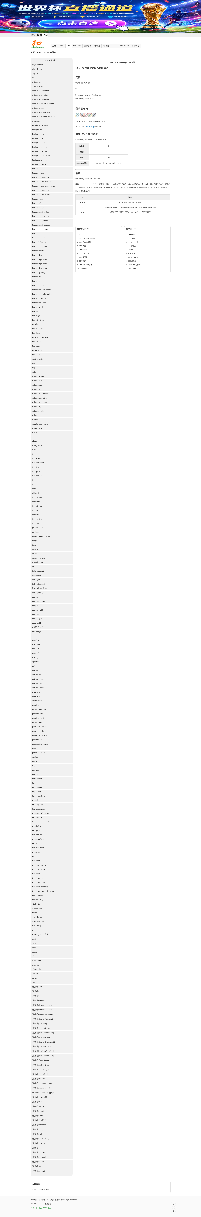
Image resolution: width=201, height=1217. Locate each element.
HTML (61, 46)
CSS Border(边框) (134, 265)
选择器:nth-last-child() (42, 1083)
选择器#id (36, 991)
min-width (36, 636)
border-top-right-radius (42, 294)
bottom (35, 311)
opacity (35, 662)
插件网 (48, 1189)
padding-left (37, 714)
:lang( (34, 982)
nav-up (35, 657)
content (35, 420)
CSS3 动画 (83, 257)
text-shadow (37, 843)
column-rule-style (39, 398)
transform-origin (39, 865)
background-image (40, 147)
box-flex (35, 324)
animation (36, 82)
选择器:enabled (39, 1116)
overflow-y (37, 701)
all (33, 78)
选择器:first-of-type (40, 1060)
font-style (36, 515)
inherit (35, 549)
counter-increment (40, 424)
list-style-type (38, 593)
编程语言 (88, 46)
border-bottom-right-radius (43, 186)
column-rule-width (40, 402)
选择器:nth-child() (40, 1079)
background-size (39, 164)
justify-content (38, 558)
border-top (36, 281)
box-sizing (36, 355)
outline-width (38, 688)
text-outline (37, 835)
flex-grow (36, 471)
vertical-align (38, 900)
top (33, 856)
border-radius (38, 251)
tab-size (35, 774)
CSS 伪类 (82, 246)
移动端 (106, 46)
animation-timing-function (43, 117)
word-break (37, 917)
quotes (35, 757)
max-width (36, 623)
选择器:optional (39, 1157)
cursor (35, 432)
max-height (37, 619)
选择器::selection (39, 1134)
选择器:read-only (39, 1152)
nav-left (35, 649)
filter (34, 450)
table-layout (37, 779)
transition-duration (40, 882)
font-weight (37, 523)
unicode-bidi (37, 895)
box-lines (36, 333)
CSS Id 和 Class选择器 (87, 238)
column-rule (37, 389)
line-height (36, 575)
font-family (37, 497)
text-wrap (36, 852)
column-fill (37, 381)
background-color (39, 143)
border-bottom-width (41, 195)
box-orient (36, 342)
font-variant (37, 519)
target (34, 783)
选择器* (35, 996)
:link (34, 939)
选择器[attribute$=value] (43, 1051)
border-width (37, 307)
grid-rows (36, 532)
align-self (36, 73)
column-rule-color (40, 394)
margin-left (37, 606)
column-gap (37, 385)
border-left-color (39, 238)
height (35, 541)
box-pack (36, 346)
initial (34, 554)
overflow (36, 692)
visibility (36, 904)
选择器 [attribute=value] (42, 1028)
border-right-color (40, 259)
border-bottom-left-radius (43, 182)
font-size (36, 502)
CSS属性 (52, 52)
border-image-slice (40, 221)
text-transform (38, 848)
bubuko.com (40, 1204)
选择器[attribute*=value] (43, 1056)
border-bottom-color (41, 177)
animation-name (39, 108)
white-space (37, 908)
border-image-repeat (40, 216)
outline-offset (38, 679)
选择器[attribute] (39, 1023)
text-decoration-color (41, 813)
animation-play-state (41, 112)
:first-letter (36, 961)
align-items (37, 69)
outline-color (37, 675)
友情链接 (36, 1184)
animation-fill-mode (40, 99)
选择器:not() (37, 1129)
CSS (68, 46)
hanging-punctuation (41, 536)
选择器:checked (39, 1125)
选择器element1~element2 (43, 1042)
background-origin (40, 151)
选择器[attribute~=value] (43, 1033)
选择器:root (37, 1102)
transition (36, 874)
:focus (34, 956)
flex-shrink (37, 476)
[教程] (45, 35)
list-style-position (39, 588)
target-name (37, 787)
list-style (36, 580)
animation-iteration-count (43, 104)
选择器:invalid (38, 1171)
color (34, 372)
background (37, 130)
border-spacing (38, 272)
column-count (38, 376)
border (35, 169)
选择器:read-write (40, 1148)
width (34, 913)
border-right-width (40, 268)
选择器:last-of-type (40, 1065)
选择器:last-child (39, 1097)
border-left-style (39, 242)
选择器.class (37, 987)
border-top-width (39, 303)
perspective (37, 740)
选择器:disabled (39, 1120)
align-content (37, 65)
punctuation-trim (39, 753)
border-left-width (39, 246)
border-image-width (40, 229)
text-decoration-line (40, 817)
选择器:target (38, 1111)
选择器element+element (42, 1019)
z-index (35, 930)
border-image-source (41, 225)
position (35, 748)
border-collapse (38, 199)
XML (113, 46)
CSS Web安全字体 (85, 265)
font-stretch (37, 510)
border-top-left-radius (41, 290)
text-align (36, 800)
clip (33, 368)
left (33, 567)
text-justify (37, 830)
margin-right (37, 610)
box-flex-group (38, 329)
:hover (35, 952)
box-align (36, 316)
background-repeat (40, 160)
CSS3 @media (38, 627)
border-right (37, 255)
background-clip (39, 138)
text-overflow (38, 839)
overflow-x (37, 696)
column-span (37, 407)
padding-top (37, 722)
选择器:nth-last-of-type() (43, 1093)
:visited (35, 943)
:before (35, 974)
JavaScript (77, 46)
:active (35, 948)
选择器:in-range (39, 1143)
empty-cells (37, 445)
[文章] (39, 35)
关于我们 (34, 1200)
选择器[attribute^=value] (43, 1046)
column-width (38, 411)
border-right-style (39, 264)
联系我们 (42, 1200)
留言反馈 (50, 1200)
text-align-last (38, 805)
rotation (35, 770)
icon (34, 545)
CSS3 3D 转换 (84, 253)
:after (34, 978)
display (35, 441)
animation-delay (39, 86)
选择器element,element (42, 1005)
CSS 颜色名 (132, 246)
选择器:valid (37, 1166)
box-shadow (37, 350)
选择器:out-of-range (41, 1139)
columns (35, 415)
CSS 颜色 (83, 268)
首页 (54, 46)
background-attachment (42, 134)
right (34, 766)
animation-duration (40, 95)
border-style (37, 277)
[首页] (33, 35)
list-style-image (39, 584)
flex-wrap (36, 480)
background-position (41, 156)
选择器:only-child (40, 1074)
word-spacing (38, 921)
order (34, 666)
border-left (36, 233)
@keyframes (37, 562)
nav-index (36, 644)
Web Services (123, 46)
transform (36, 861)
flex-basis (36, 458)
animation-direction (40, 91)
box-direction (38, 320)
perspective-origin (40, 744)
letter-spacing (38, 571)
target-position (38, 796)
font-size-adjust (39, 506)
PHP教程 (42, 1189)
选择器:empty (38, 1106)
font (34, 489)
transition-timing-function (43, 891)
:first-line (36, 965)
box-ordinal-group (40, 337)
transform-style (38, 869)
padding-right (38, 718)
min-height (36, 631)
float (34, 484)
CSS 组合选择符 (85, 242)
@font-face (37, 493)
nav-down (36, 640)
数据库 (97, 46)
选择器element (38, 1000)
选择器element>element (42, 1014)
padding (35, 705)
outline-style (37, 683)
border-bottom (38, 173)
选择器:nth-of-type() (41, 1088)
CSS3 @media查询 (40, 934)
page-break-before (40, 731)
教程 (39, 52)
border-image (38, 208)
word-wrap (36, 926)
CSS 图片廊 (83, 250)
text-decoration (38, 809)
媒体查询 (82, 261)
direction (36, 437)
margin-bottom (38, 601)
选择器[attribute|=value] (42, 1037)
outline (35, 670)
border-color (37, 203)
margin (35, 597)
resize (34, 761)
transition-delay (39, 878)
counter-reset (37, 428)
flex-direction (38, 463)
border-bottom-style (40, 190)
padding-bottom (39, 709)
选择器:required (39, 1162)
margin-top (37, 614)
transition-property (40, 887)
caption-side (37, 359)
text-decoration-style (41, 822)
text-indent (36, 826)
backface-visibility (40, 125)
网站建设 (135, 46)
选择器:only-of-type (41, 1070)
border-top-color (39, 285)
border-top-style (39, 298)
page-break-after (39, 727)
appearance (37, 121)
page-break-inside (39, 735)
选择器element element (42, 1010)
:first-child (36, 969)
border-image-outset (40, 212)
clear (34, 363)
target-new (36, 792)
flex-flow (36, 467)
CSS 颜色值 (132, 261)
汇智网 (34, 1189)
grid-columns (38, 528)
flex (34, 454)
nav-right (36, 653)
